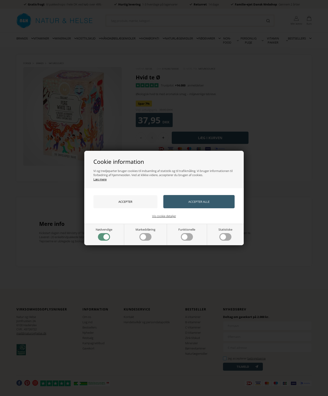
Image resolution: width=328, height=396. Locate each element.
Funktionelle (186, 234)
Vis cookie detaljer (164, 216)
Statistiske (225, 234)
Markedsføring (145, 234)
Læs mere (100, 179)
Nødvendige (104, 234)
